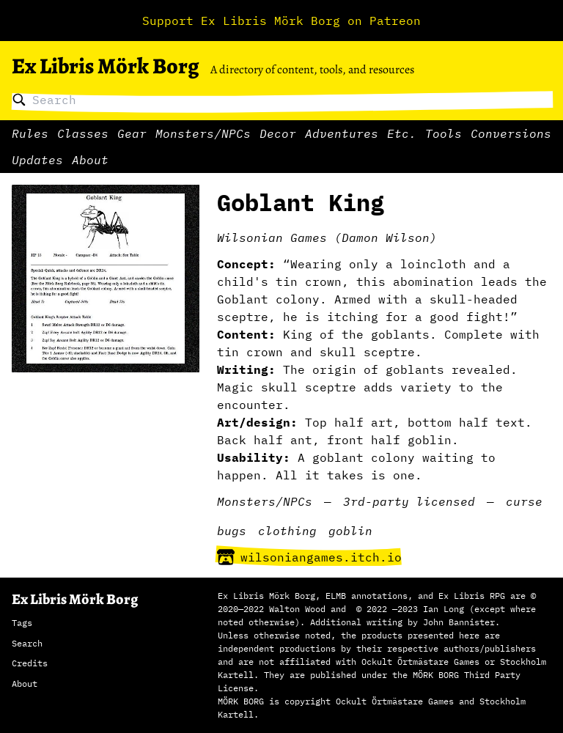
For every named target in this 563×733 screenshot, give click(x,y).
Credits (30, 663)
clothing (287, 530)
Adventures (341, 133)
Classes (82, 133)
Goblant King (300, 202)
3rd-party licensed (409, 501)
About (90, 159)
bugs (231, 530)
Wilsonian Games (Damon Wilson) (327, 237)
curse (524, 501)
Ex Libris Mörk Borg (105, 66)
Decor (278, 133)
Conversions (511, 133)
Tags (22, 622)
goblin (350, 530)
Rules (30, 133)
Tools (443, 133)
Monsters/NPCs (203, 133)
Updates (37, 159)
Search (27, 643)
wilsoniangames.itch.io (309, 557)
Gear (132, 133)
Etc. (401, 133)
